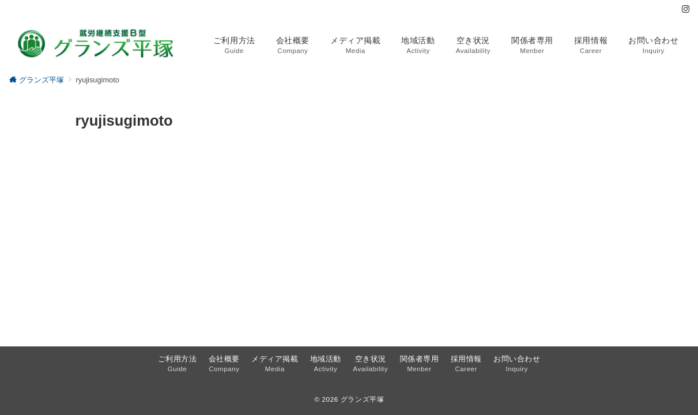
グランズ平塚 (362, 399)
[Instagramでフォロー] (685, 9)
